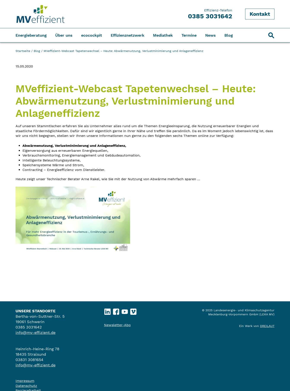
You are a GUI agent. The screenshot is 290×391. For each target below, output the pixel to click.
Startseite (23, 51)
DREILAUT (267, 326)
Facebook (116, 310)
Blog (228, 35)
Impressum (25, 381)
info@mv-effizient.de (35, 332)
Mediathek (163, 35)
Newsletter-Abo (117, 325)
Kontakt (260, 14)
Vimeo (133, 310)
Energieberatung (31, 35)
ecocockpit (91, 35)
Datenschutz (26, 386)
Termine (189, 35)
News (210, 35)
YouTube (125, 310)
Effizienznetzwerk (127, 35)
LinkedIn (107, 310)
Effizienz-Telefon (210, 14)
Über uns (63, 35)
